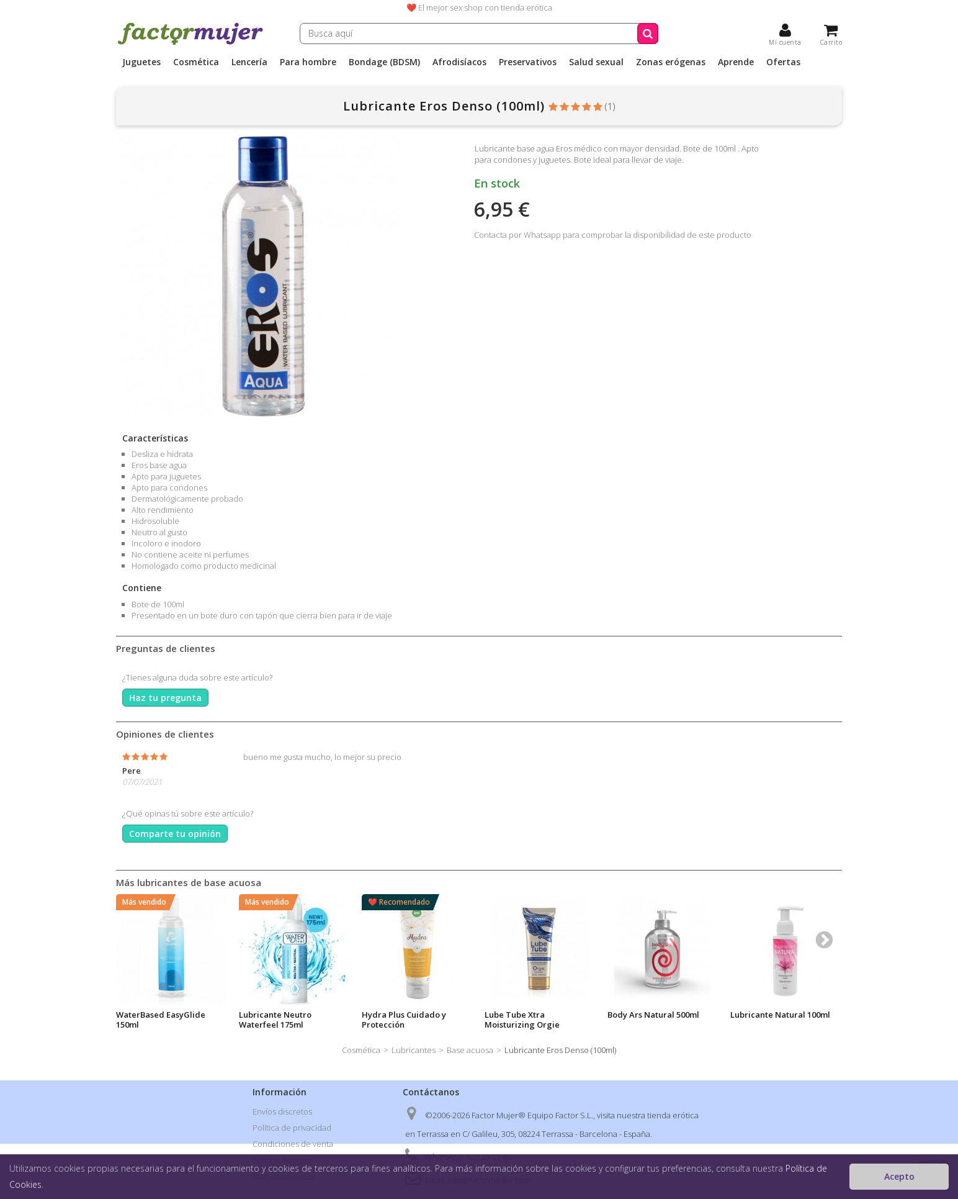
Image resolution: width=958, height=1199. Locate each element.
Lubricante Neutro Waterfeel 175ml (275, 1019)
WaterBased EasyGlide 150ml (160, 1019)
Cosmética (196, 62)
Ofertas (783, 62)
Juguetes (141, 62)
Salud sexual (596, 62)
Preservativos (528, 62)
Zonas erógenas (670, 62)
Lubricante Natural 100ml (780, 1014)
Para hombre (308, 62)
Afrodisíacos (459, 62)
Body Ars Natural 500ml (653, 1014)
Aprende (736, 62)
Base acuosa (470, 1050)
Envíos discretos (282, 1111)
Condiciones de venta (293, 1143)
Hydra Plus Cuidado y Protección (404, 1019)
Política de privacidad (292, 1127)
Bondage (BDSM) (384, 62)
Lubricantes (414, 1050)
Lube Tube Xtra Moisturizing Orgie (522, 1019)
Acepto (899, 1176)
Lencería (249, 62)
